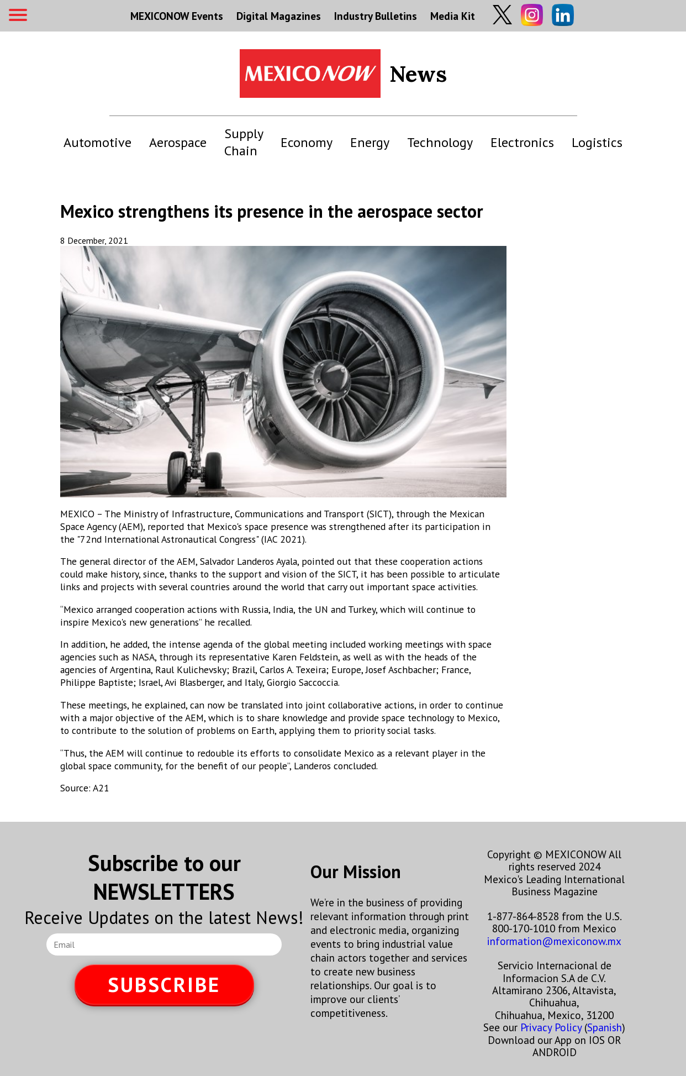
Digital (278, 16)
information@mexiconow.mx (554, 941)
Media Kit (452, 16)
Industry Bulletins (375, 16)
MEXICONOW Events (176, 16)
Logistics (597, 142)
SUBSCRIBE (164, 985)
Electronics (522, 142)
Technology (440, 142)
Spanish (604, 1027)
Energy (369, 142)
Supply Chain (243, 142)
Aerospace (178, 142)
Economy (307, 142)
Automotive (97, 142)
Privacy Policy (551, 1027)
